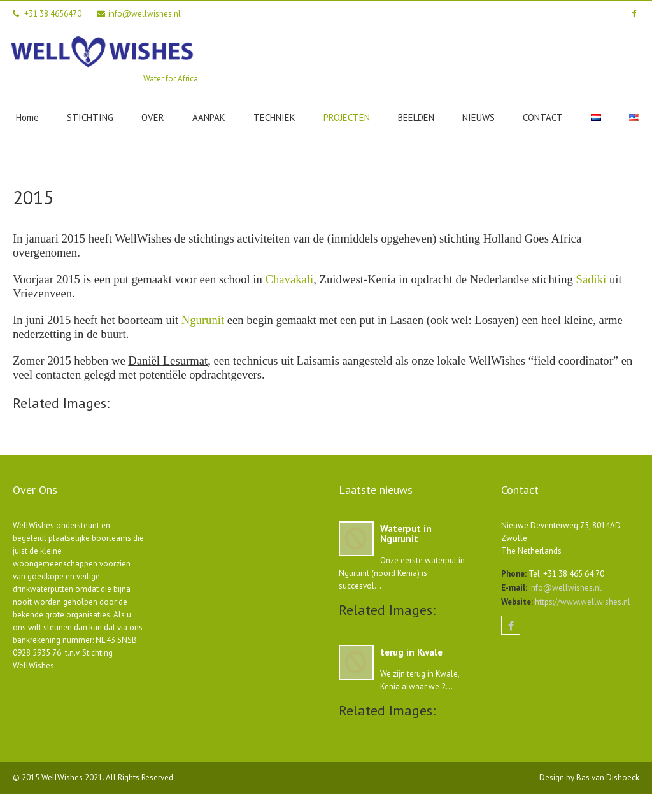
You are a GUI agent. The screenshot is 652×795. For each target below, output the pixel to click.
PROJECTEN (346, 117)
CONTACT (543, 117)
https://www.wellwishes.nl (581, 603)
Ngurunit (202, 320)
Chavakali (290, 279)
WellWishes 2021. (73, 778)
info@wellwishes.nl (564, 589)
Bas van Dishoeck (607, 778)
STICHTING (90, 117)
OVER (152, 117)
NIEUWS (478, 117)
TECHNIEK (274, 117)
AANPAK (208, 117)
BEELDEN (416, 117)
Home (27, 117)
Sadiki (591, 279)
